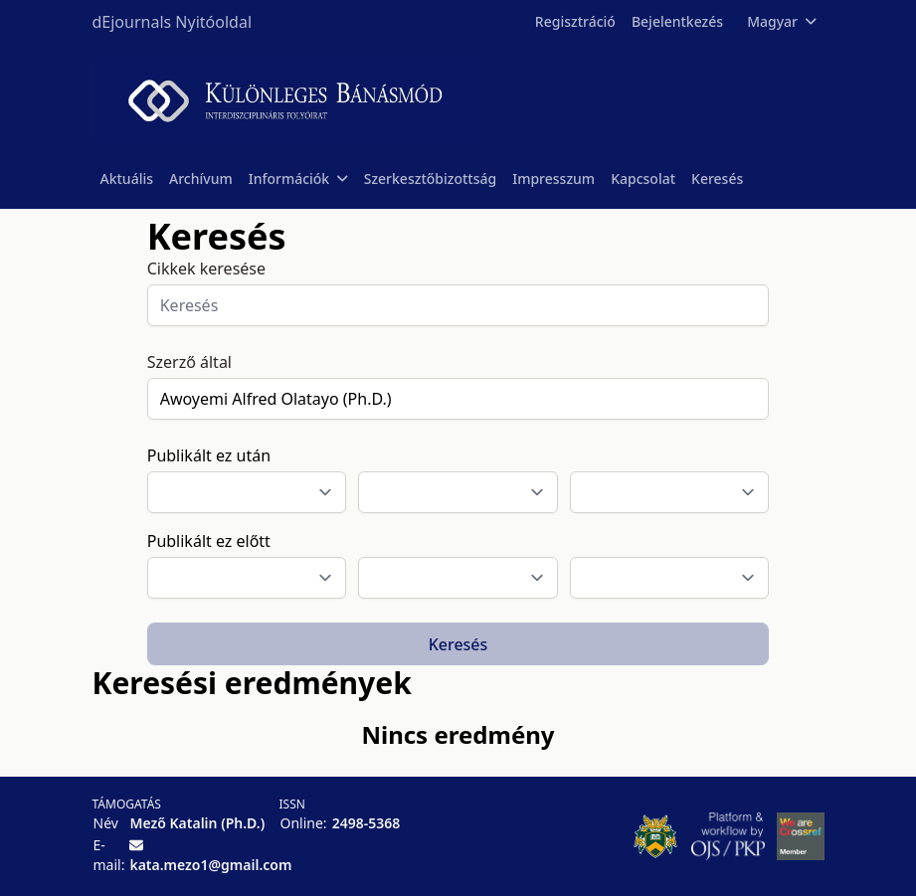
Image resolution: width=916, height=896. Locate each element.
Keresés (717, 178)
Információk (298, 178)
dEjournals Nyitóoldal (172, 22)
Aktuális (127, 178)
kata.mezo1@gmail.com (210, 864)
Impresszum (553, 178)
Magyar (781, 21)
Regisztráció (575, 21)
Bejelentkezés (677, 21)
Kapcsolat (643, 178)
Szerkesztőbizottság (430, 178)
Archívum (201, 178)
